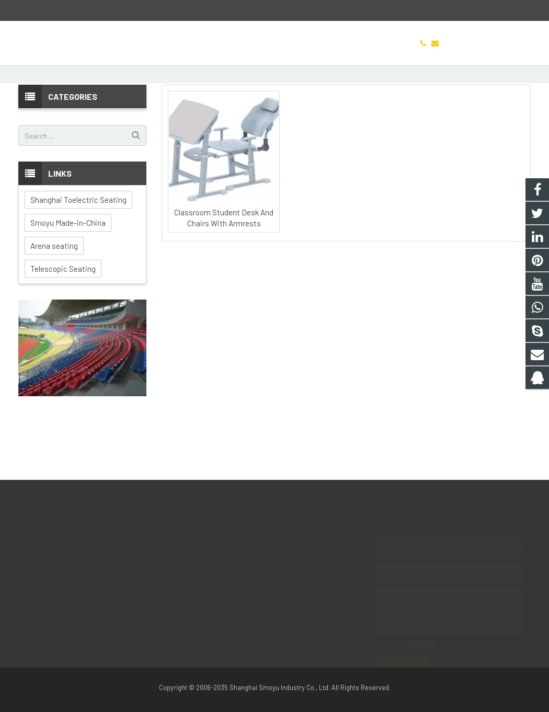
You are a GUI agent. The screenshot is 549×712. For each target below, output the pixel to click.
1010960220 (220, 541)
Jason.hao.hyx (223, 587)
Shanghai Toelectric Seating (78, 257)
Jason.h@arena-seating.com (83, 10)
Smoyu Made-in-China (68, 280)
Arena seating (54, 303)
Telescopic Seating (63, 326)
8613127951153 (222, 557)
